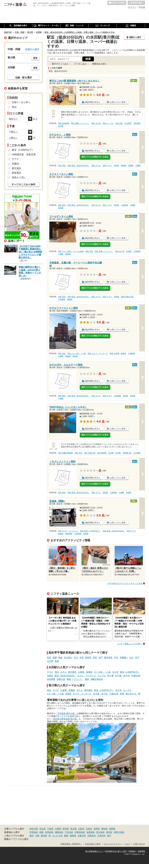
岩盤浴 (15, 163)
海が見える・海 (133, 693)
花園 (55, 657)
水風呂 (50, 675)
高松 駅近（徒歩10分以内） (78, 165)
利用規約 (132, 851)
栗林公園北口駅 (127, 297)
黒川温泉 (100, 832)
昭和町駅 (68, 534)
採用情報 (141, 851)
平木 (116, 657)
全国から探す (32, 49)
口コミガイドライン (112, 844)
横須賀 (44, 835)
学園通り (124, 657)
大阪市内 (81, 835)
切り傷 (110, 675)
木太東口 (68, 657)
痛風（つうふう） (75, 679)
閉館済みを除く (99, 64)
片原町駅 (124, 205)
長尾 (57, 661)
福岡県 (112, 829)
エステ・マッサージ (86, 675)
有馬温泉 (49, 832)
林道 (60, 657)
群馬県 (66, 829)
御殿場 (73, 835)
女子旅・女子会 (122, 675)
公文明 (50, 661)
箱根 (41, 832)
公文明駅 (137, 453)
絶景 (122, 693)
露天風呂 (72, 672)
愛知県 (104, 829)
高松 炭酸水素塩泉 (65, 453)
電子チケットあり (60, 64)
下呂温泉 (69, 832)
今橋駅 (138, 165)
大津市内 (101, 835)
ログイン (132, 7)
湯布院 (109, 832)
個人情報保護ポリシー (94, 851)
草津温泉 (34, 832)
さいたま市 (57, 835)
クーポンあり (80, 64)
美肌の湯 (61, 679)
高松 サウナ (107, 165)
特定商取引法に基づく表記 (116, 851)
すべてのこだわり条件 (23, 184)
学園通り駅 (127, 453)
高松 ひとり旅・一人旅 (76, 353)
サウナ (50, 672)
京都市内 (91, 835)
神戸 (109, 835)
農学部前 (108, 657)
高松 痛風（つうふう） (80, 123)
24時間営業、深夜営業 (24, 154)
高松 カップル (108, 123)
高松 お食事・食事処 (118, 353)
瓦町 (49, 657)
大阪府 (81, 829)
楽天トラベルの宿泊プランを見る (95, 157)
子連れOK (135, 675)
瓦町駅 (116, 165)
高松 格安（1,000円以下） (90, 531)
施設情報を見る (92, 102)
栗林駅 (123, 165)
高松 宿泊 (62, 165)
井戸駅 (118, 453)
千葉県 (50, 829)
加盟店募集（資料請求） (71, 844)
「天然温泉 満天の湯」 (66, 713)
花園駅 (131, 165)
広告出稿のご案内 (93, 844)
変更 (35, 58)
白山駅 (111, 453)
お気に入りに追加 (117, 102)
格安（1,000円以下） (130, 672)
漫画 (87, 679)
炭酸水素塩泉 (96, 679)
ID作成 (142, 7)
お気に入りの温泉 (116, 3)
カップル (101, 675)
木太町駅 (128, 123)
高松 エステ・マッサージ (98, 353)
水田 (81, 657)
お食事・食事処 (85, 672)
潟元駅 (60, 126)
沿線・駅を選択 (23, 77)
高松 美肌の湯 (89, 453)
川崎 (37, 835)
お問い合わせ (139, 844)
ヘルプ (127, 844)
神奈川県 (34, 829)
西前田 (88, 657)
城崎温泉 (59, 832)
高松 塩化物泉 (63, 123)
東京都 (73, 829)
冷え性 (115, 672)
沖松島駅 (137, 123)
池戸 (100, 657)
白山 (131, 657)
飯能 (66, 835)
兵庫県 (58, 829)
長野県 (97, 829)
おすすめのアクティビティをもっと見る (124, 583)
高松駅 (60, 208)
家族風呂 (16, 173)
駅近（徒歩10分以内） (65, 675)
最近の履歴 (136, 3)
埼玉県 (42, 829)
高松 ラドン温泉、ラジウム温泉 (71, 251)
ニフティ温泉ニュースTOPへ (129, 644)
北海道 (89, 829)
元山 (76, 657)
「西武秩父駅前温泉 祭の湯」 (65, 719)
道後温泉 (90, 832)
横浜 (32, 835)
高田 (95, 657)
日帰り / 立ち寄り (21, 102)
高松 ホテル (96, 165)
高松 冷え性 (96, 123)
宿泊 (57, 672)
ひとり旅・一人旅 (102, 672)
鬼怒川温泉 (119, 832)
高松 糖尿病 (102, 453)
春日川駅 (119, 123)
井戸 (137, 657)
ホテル (63, 672)
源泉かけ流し (19, 177)
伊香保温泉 (79, 832)
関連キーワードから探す (16, 839)
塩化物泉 (51, 679)
